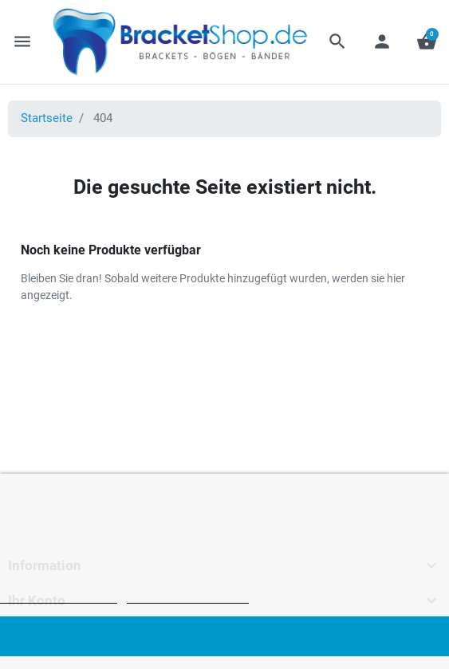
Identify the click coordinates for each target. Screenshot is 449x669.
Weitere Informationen (58, 596)
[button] (337, 41)
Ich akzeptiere (224, 636)
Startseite (47, 118)
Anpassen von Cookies (188, 596)
